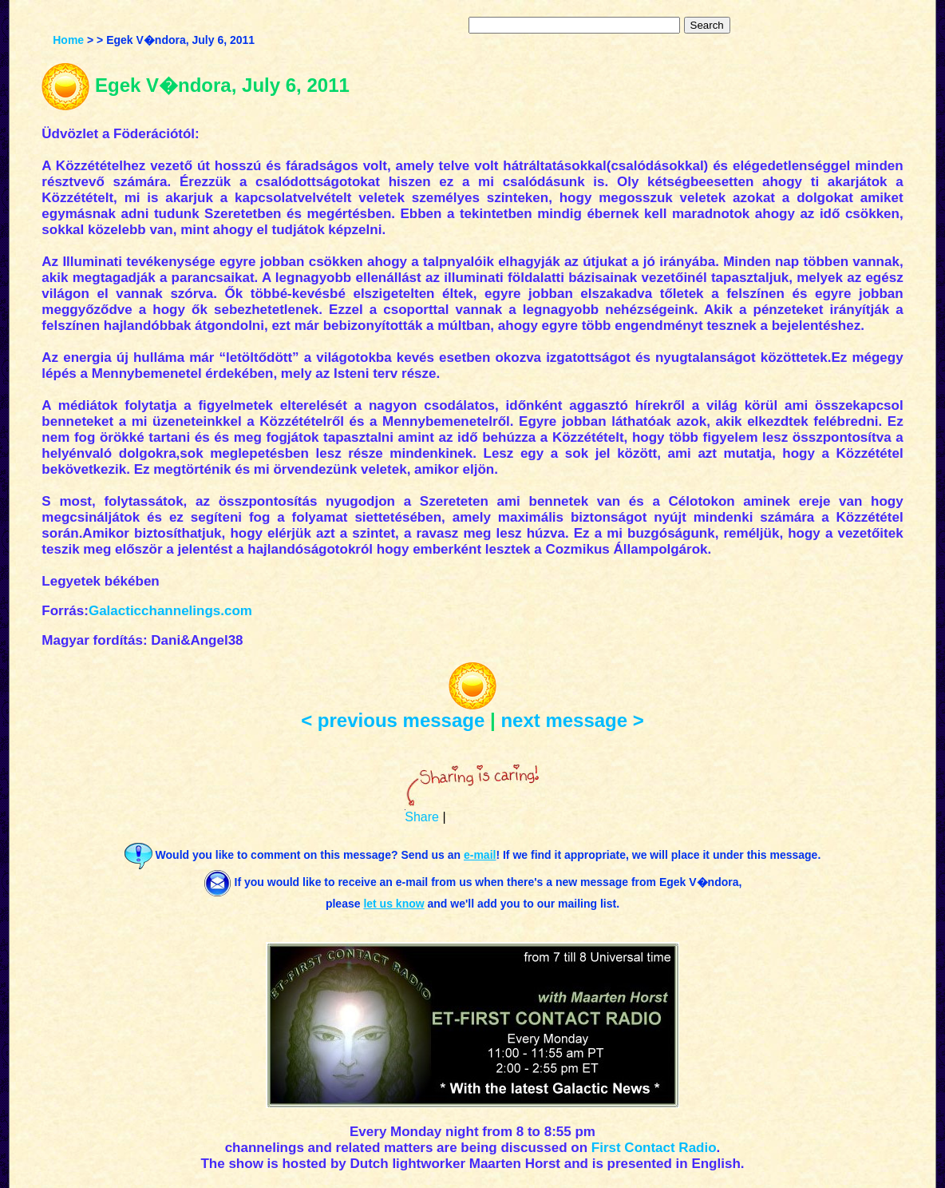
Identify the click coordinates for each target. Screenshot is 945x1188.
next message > (571, 720)
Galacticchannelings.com (170, 610)
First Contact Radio (654, 1147)
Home (68, 40)
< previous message (392, 720)
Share (422, 817)
